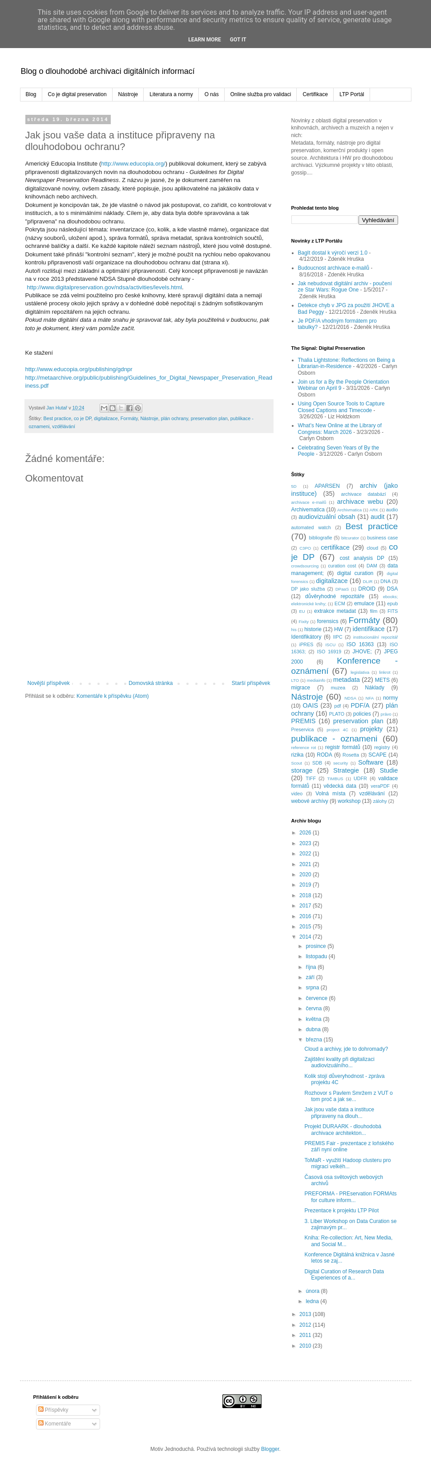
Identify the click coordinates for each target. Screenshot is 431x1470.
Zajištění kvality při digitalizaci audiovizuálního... (339, 1062)
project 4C (337, 729)
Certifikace (315, 94)
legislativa (359, 672)
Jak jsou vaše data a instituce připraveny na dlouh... (339, 1112)
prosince (316, 946)
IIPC (337, 637)
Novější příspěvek (49, 683)
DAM (372, 565)
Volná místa (330, 793)
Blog (31, 94)
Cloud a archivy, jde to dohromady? (346, 1049)
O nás (212, 94)
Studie (389, 770)
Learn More (204, 39)
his (294, 629)
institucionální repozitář (375, 637)
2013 (306, 1314)
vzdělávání (63, 426)
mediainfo (316, 680)
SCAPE (377, 755)
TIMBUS (335, 778)
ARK (374, 509)
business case (382, 537)
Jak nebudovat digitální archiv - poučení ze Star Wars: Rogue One (345, 286)
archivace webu (360, 501)
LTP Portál (351, 94)
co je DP (82, 418)
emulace (364, 603)
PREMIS (303, 721)
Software (370, 762)
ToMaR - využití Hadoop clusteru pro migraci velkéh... (347, 1163)
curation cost (342, 565)
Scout (296, 763)
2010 (306, 1346)
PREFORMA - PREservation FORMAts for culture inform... (350, 1197)
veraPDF (380, 786)
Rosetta (350, 754)
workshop (349, 801)
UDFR (360, 778)
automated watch (311, 527)
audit (377, 516)
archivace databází (363, 494)
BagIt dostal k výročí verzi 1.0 (333, 253)
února (313, 1291)
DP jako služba (308, 588)
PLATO (336, 714)
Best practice (57, 418)
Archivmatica (349, 509)
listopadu (317, 956)
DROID (367, 589)
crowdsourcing (305, 565)
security (340, 763)
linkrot (385, 672)
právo (386, 714)
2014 (306, 937)
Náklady (374, 687)
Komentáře (54, 1424)
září (311, 977)
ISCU (330, 644)
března (314, 1040)
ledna (313, 1301)
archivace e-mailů (308, 502)
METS (382, 680)
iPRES (306, 644)
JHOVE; (361, 651)
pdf (337, 706)
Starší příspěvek (251, 683)
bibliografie (320, 537)
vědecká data (340, 786)
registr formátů (342, 747)
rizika (297, 755)
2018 (306, 895)
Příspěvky (53, 1410)
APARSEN (327, 486)
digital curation (355, 573)
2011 (306, 1335)
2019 (306, 885)
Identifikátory (306, 637)
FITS (392, 611)
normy (390, 698)
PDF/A (359, 705)
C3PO (305, 548)
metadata (346, 679)
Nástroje (128, 94)
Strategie (346, 770)
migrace (300, 687)
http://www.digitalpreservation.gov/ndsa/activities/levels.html (104, 287)
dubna (314, 1029)
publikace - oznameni (334, 738)
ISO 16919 (329, 651)
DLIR (368, 581)
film (374, 611)
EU (302, 611)
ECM (339, 603)
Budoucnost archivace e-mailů (334, 268)
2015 (306, 926)
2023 (306, 843)
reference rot (303, 747)
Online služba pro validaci (260, 94)
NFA (370, 698)
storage (302, 770)
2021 (306, 864)
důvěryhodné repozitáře (334, 596)
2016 (306, 916)
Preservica (302, 729)
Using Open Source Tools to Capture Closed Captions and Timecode (341, 407)
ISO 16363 (360, 644)
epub (392, 603)
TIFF (311, 778)
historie (313, 629)
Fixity (304, 621)
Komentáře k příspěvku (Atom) (113, 696)
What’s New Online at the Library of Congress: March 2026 (340, 428)
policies (362, 714)
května (314, 1019)
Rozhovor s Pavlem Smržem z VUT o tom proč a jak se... (348, 1096)
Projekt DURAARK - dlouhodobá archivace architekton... (342, 1129)
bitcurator (350, 537)
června (314, 1008)
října (312, 967)
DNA (385, 581)
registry (382, 747)
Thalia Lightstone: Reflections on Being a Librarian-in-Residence (346, 363)
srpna (313, 987)
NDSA (350, 698)
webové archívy (309, 801)
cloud (372, 548)
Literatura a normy (171, 94)
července (317, 998)
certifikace (335, 547)
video (297, 793)
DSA (392, 589)
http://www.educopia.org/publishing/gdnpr (79, 369)
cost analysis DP (362, 558)
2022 (306, 853)
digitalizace (105, 418)
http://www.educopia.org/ (133, 163)
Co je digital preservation (77, 94)
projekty (371, 729)
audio (392, 509)
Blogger (270, 1449)
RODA (324, 755)
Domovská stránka (151, 683)
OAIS (310, 705)
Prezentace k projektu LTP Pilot (341, 1210)
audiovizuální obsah (326, 516)
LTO (295, 680)
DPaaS (342, 589)
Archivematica (308, 509)
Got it (238, 39)
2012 (306, 1325)
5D (294, 486)
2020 (306, 874)
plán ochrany (174, 418)
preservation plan (209, 418)
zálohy (380, 801)
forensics (327, 621)
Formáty (129, 418)
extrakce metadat (335, 611)
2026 (306, 833)
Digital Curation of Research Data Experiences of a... (344, 1274)
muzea (338, 687)
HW (338, 629)
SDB (317, 762)
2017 (306, 906)
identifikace (369, 628)
